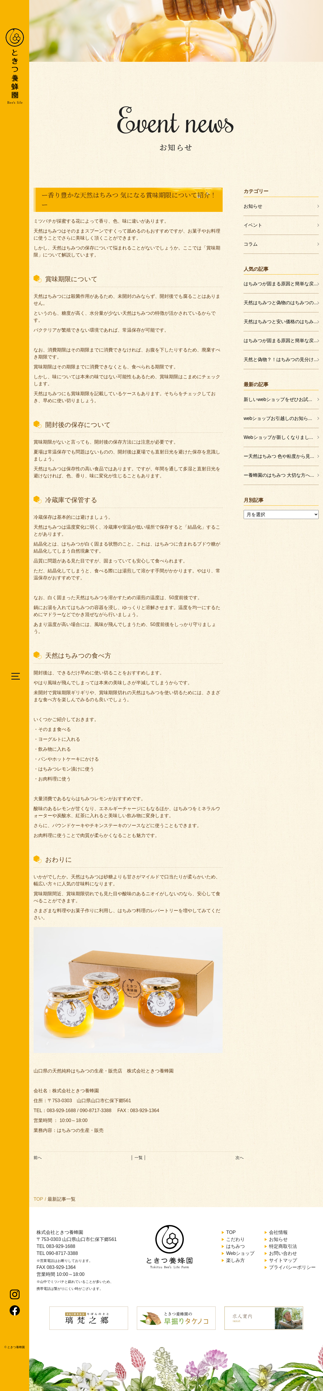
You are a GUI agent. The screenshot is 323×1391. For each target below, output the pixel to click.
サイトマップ (283, 1260)
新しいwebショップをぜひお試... (278, 399)
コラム (251, 244)
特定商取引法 (283, 1246)
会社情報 (278, 1232)
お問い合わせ (283, 1253)
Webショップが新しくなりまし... (278, 437)
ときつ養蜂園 (16, 1347)
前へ (38, 1157)
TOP (38, 1199)
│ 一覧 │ (138, 1157)
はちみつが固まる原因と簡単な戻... (280, 283)
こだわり (235, 1239)
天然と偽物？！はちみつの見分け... (280, 359)
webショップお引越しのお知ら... (278, 418)
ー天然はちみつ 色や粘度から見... (279, 456)
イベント (253, 225)
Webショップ (240, 1253)
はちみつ (235, 1246)
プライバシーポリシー (292, 1267)
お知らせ (253, 206)
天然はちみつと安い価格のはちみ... (280, 321)
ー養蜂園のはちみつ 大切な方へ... (279, 475)
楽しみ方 (235, 1260)
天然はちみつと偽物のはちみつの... (280, 302)
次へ (239, 1157)
